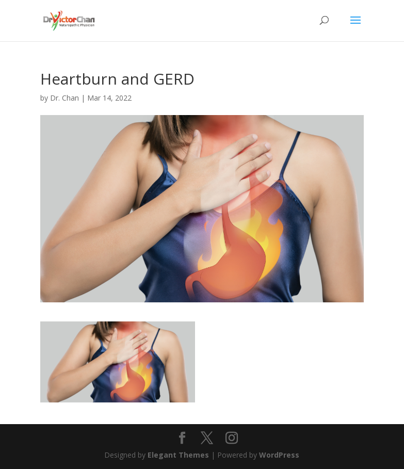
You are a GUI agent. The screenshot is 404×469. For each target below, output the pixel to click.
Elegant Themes (178, 455)
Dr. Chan (64, 98)
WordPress (279, 455)
